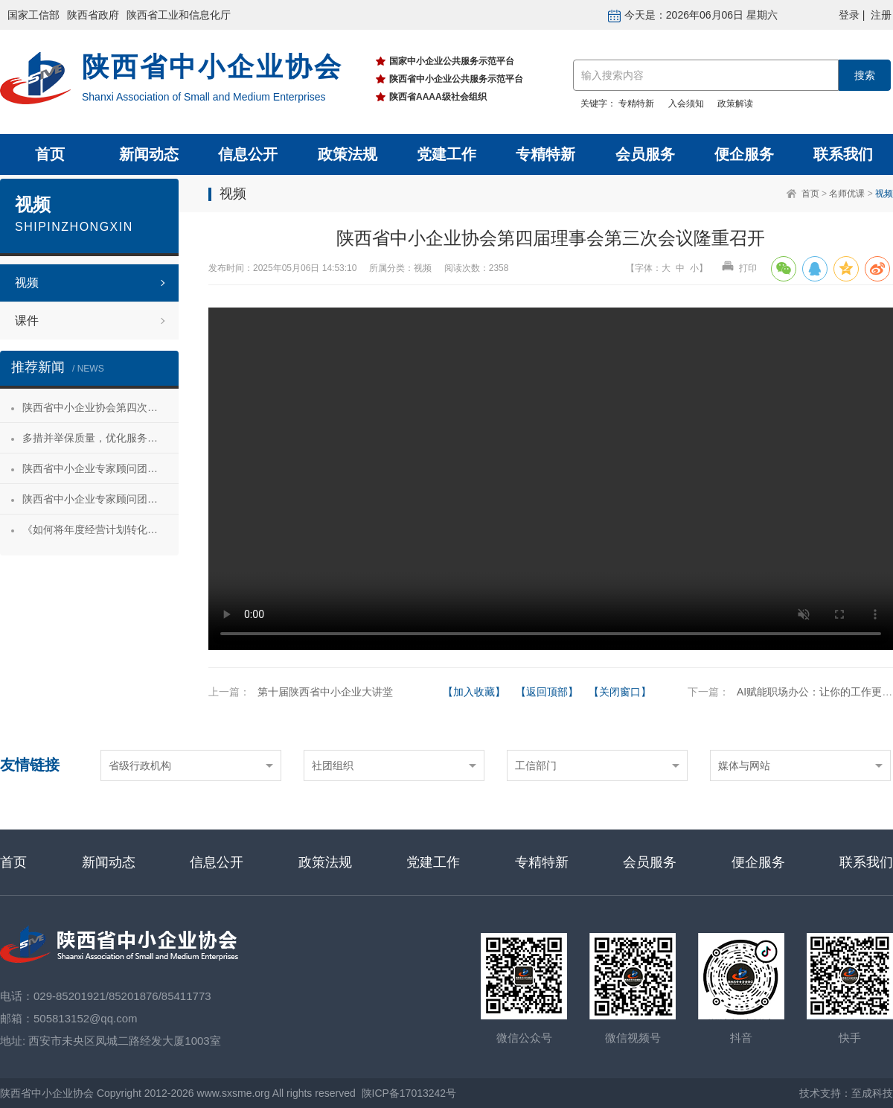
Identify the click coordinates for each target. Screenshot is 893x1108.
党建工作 (446, 154)
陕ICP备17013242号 (409, 1093)
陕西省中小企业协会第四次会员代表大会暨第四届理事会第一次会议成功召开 (100, 407)
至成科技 (872, 1093)
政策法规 (347, 154)
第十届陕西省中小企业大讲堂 (325, 692)
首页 (50, 154)
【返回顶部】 (547, 692)
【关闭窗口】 (620, 692)
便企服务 (744, 154)
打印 (739, 268)
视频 (884, 193)
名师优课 (847, 193)
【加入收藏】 (474, 692)
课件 (27, 320)
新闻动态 (149, 154)
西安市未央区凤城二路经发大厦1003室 (124, 1040)
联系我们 (843, 154)
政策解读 (735, 103)
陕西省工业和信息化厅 (179, 15)
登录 (849, 15)
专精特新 (636, 103)
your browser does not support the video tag (550, 479)
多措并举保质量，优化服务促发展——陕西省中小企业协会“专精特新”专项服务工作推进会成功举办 (100, 438)
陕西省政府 (93, 15)
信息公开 (248, 154)
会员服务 (645, 154)
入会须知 (686, 103)
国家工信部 (33, 15)
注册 (881, 15)
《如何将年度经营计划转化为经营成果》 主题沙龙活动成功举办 (100, 529)
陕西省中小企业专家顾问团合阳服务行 (100, 499)
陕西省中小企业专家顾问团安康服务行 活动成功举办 (100, 468)
